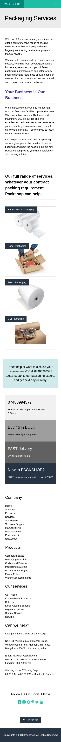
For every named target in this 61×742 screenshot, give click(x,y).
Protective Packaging (16, 570)
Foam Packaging (17, 282)
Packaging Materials (16, 566)
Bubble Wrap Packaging (21, 209)
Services (10, 516)
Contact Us (11, 538)
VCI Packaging (16, 318)
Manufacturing (13, 527)
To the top (30, 719)
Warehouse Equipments (18, 577)
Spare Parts (11, 520)
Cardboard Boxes (14, 555)
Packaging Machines (16, 559)
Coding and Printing (16, 563)
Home (8, 505)
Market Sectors (13, 531)
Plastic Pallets (12, 574)
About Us (10, 509)
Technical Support (15, 524)
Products (10, 513)
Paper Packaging (17, 246)
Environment (12, 535)
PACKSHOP (12, 4)
